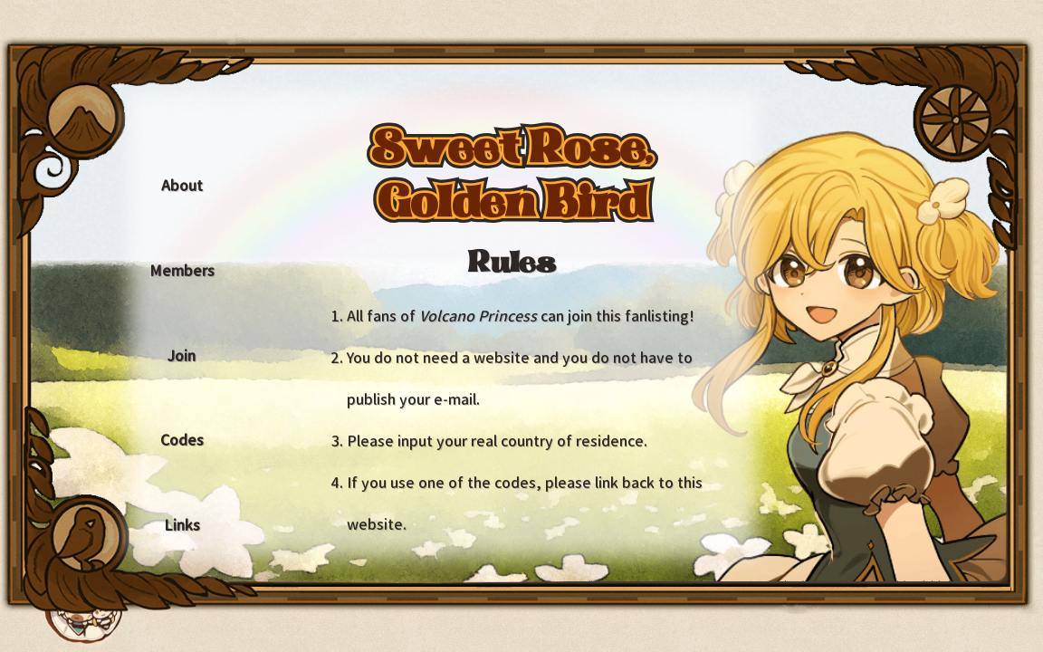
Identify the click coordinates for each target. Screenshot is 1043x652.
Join (181, 356)
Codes (182, 440)
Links (182, 525)
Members (182, 271)
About (182, 185)
